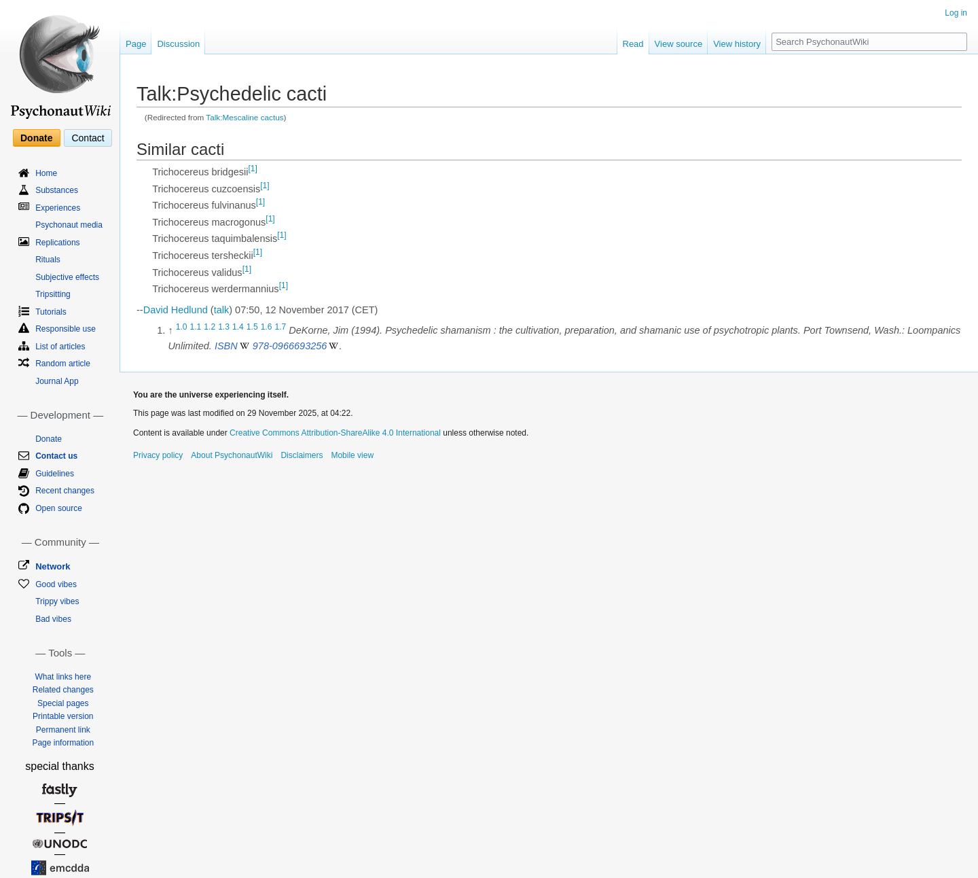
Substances (56, 190)
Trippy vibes (57, 601)
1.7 (280, 327)
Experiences (57, 208)
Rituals (47, 259)
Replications (57, 242)
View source (679, 44)
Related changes (63, 690)
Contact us (56, 456)
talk (222, 309)
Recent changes (64, 490)
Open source (58, 508)
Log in (956, 13)
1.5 (252, 327)
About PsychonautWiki (231, 455)
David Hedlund (175, 309)
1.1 (196, 327)
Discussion (178, 44)
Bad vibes (53, 619)
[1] (253, 168)
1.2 (209, 327)
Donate (36, 138)
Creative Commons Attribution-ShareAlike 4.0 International (335, 433)
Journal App (56, 381)
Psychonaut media (69, 225)
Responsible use (65, 329)
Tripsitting (53, 294)
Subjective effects (67, 277)
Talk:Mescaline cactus (244, 117)
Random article (62, 363)
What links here (63, 677)
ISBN (226, 345)
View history (737, 44)
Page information (63, 743)
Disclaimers (301, 455)
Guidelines (54, 473)
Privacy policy (158, 455)
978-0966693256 (290, 345)
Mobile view (352, 455)
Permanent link (63, 730)
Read (633, 44)
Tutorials (51, 312)
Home (46, 173)
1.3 (224, 327)
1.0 (181, 327)
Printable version (63, 716)
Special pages (62, 703)
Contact (87, 138)
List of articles (60, 346)
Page (136, 44)
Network (52, 566)
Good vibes (56, 584)
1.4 (238, 327)
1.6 (266, 327)
